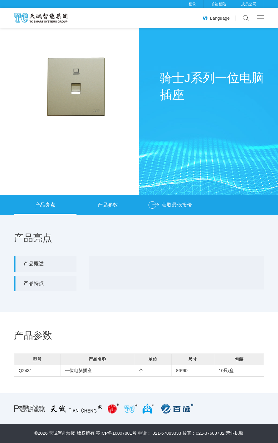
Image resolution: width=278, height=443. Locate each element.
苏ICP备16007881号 (116, 433)
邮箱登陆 (218, 4)
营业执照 (234, 433)
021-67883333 (166, 433)
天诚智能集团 (62, 433)
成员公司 (249, 4)
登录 (192, 4)
